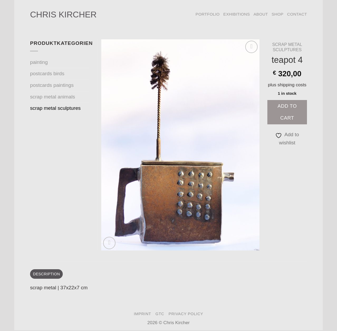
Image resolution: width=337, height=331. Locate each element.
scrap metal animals (52, 97)
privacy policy (185, 314)
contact (297, 14)
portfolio (208, 14)
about (261, 14)
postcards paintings (52, 85)
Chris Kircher (63, 14)
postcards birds (47, 73)
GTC (160, 314)
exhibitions (236, 14)
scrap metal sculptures (287, 47)
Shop (277, 14)
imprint (142, 314)
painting (39, 62)
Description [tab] (47, 274)
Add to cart (287, 112)
